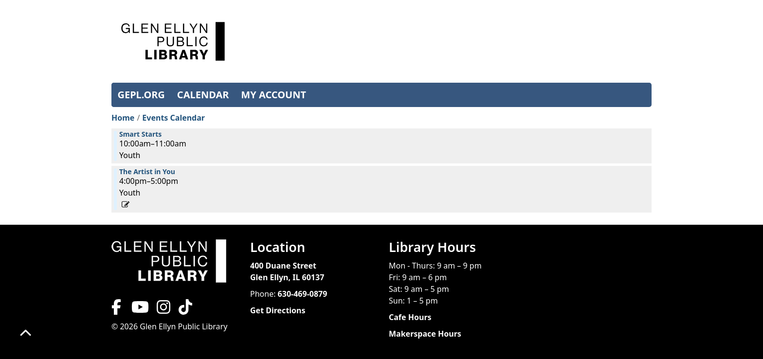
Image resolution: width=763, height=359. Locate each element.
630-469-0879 (302, 293)
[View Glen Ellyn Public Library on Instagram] (163, 310)
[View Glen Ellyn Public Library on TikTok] (184, 310)
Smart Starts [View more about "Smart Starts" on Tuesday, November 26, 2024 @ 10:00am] (140, 134)
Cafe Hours (410, 317)
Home (122, 117)
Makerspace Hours (425, 333)
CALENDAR (203, 94)
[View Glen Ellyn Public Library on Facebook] (117, 310)
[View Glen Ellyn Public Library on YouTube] (139, 310)
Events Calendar (173, 117)
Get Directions (278, 310)
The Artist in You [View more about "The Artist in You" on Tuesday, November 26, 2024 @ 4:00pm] (147, 171)
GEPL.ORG (141, 94)
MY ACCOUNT (273, 94)
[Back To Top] (25, 333)
